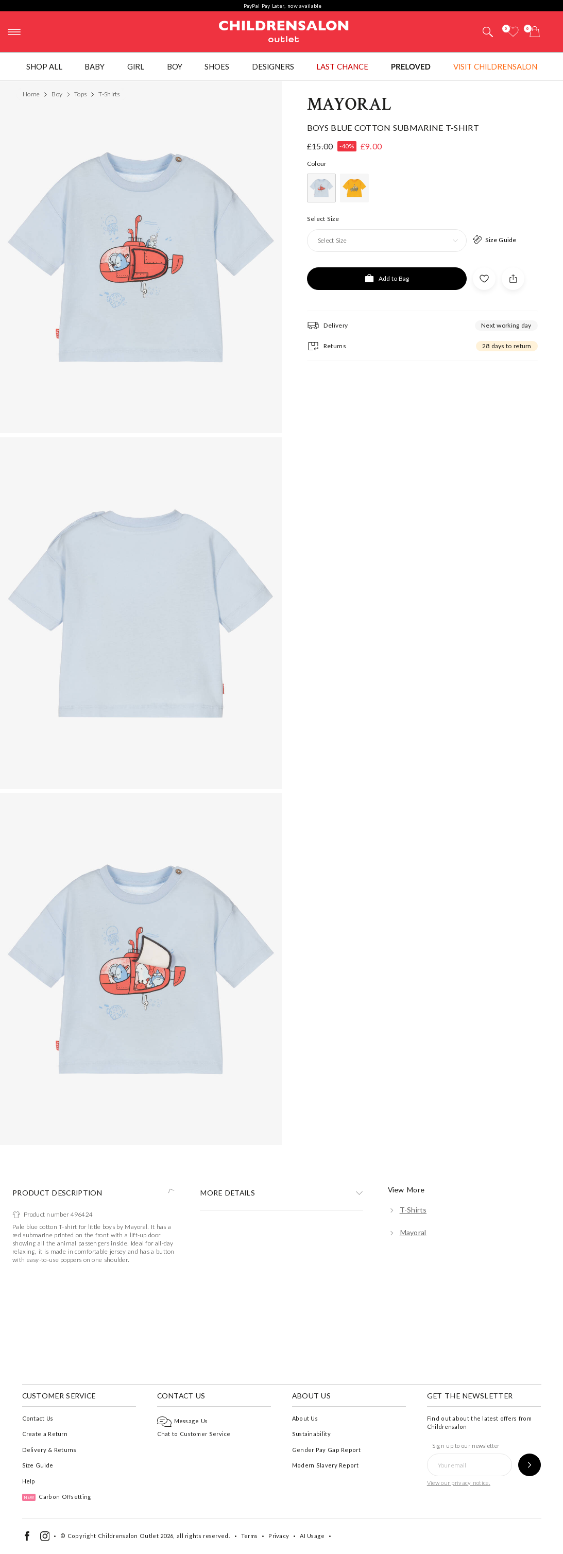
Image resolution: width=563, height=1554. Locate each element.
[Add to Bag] (387, 861)
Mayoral (349, 687)
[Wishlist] (513, 31)
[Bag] (534, 31)
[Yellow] (354, 771)
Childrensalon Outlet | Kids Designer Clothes (284, 30)
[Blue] (321, 771)
